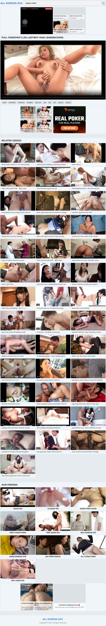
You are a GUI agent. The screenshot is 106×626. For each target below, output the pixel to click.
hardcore (21, 102)
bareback (12, 102)
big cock (38, 102)
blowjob (30, 102)
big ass (60, 102)
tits (50, 102)
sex (45, 102)
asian (4, 102)
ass (54, 102)
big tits (68, 102)
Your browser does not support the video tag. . (53, 70)
